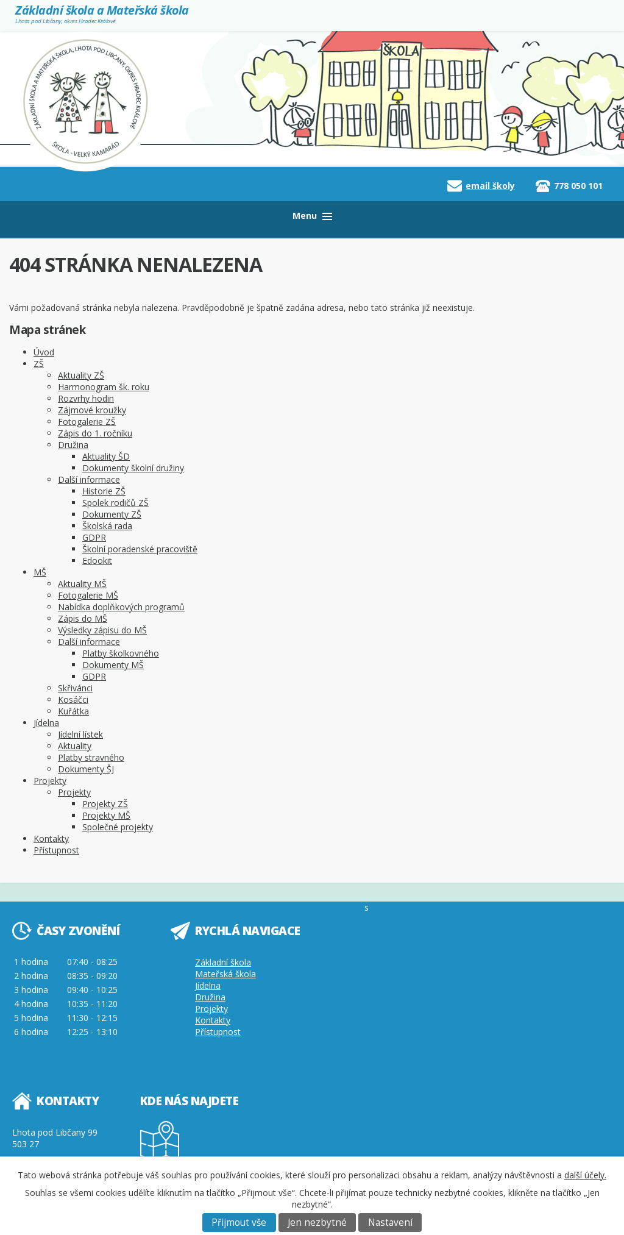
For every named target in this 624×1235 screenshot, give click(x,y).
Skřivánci (75, 688)
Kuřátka (73, 711)
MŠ (40, 572)
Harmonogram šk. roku (103, 387)
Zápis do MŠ (82, 618)
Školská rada (107, 526)
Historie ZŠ (104, 491)
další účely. (585, 1175)
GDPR (94, 537)
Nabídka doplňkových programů (121, 607)
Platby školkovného (120, 653)
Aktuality (74, 746)
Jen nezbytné (317, 1222)
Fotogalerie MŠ (88, 595)
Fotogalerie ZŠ (87, 421)
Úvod (44, 352)
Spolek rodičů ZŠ (115, 502)
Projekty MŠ (106, 815)
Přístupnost (56, 850)
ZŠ (39, 363)
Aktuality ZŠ (81, 375)
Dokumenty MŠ (113, 665)
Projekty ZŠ (105, 804)
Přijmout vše (238, 1222)
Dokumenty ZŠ (111, 514)
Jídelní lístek (80, 734)
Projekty (50, 780)
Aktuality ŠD (106, 456)
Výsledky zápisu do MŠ (102, 630)
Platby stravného (91, 757)
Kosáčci (73, 699)
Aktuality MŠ (82, 583)
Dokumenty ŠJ (86, 769)
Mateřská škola (225, 974)
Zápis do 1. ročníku (95, 433)
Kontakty (51, 838)
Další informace (89, 479)
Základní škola (223, 962)
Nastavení (390, 1222)
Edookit (97, 560)
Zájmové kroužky (92, 410)
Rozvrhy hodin (86, 398)
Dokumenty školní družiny (133, 468)
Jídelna (46, 722)
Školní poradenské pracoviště (139, 549)
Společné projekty (117, 827)
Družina (73, 444)
